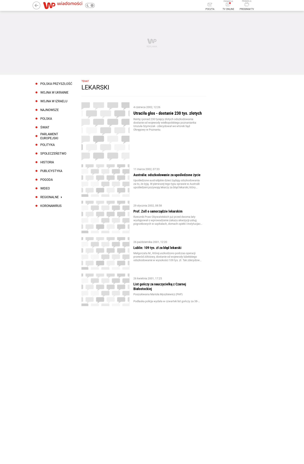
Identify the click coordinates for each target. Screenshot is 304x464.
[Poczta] (210, 7)
